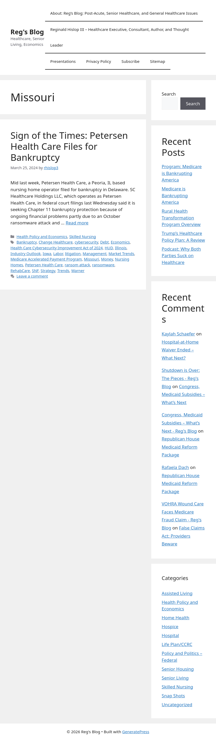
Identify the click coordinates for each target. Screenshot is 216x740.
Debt (104, 242)
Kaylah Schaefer (178, 334)
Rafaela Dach (175, 467)
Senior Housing (178, 669)
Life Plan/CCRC (177, 644)
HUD (109, 247)
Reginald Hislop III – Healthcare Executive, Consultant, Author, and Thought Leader (119, 37)
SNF (35, 270)
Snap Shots (173, 696)
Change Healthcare (56, 242)
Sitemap (157, 61)
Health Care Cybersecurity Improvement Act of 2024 (56, 247)
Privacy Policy (98, 61)
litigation (73, 253)
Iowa (47, 253)
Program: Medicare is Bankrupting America (182, 173)
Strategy (48, 270)
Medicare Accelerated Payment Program (46, 259)
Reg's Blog (27, 31)
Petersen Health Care (44, 264)
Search (169, 94)
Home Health (176, 618)
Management (94, 253)
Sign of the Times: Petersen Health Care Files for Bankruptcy (69, 146)
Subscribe (130, 61)
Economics (120, 242)
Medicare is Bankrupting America (175, 195)
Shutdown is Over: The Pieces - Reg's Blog (181, 378)
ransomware (103, 264)
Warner (77, 270)
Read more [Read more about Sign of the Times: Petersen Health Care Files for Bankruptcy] (77, 223)
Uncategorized (177, 705)
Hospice (170, 626)
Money (107, 259)
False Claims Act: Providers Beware (183, 536)
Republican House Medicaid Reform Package (180, 447)
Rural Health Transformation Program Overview (181, 217)
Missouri (91, 259)
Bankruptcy (27, 242)
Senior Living (175, 678)
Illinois (120, 247)
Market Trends (121, 253)
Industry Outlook (25, 253)
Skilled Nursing (82, 236)
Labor (58, 253)
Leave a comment (32, 276)
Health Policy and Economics (42, 236)
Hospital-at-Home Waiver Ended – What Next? (180, 350)
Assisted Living (177, 593)
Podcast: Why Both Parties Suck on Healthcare (181, 255)
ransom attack (77, 264)
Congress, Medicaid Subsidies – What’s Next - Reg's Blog (182, 423)
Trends (63, 270)
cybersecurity (86, 242)
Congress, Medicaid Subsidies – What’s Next (183, 394)
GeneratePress (135, 731)
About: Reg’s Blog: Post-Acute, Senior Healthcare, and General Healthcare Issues (124, 13)
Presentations (63, 61)
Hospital (170, 635)
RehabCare (20, 270)
